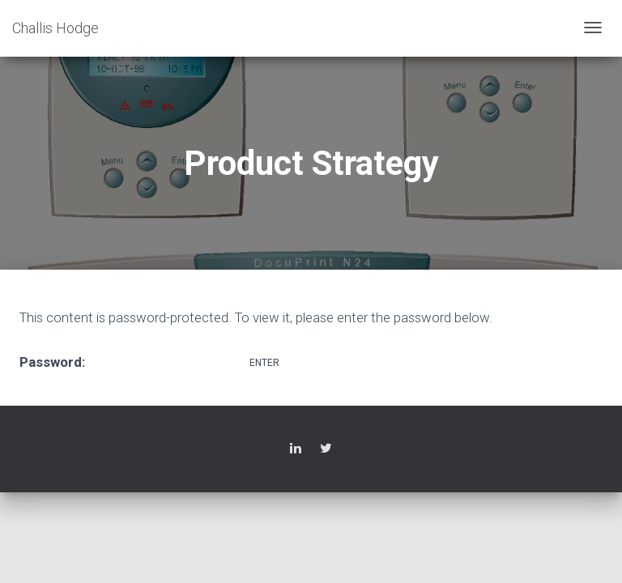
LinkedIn (295, 450)
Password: (132, 361)
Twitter (326, 450)
